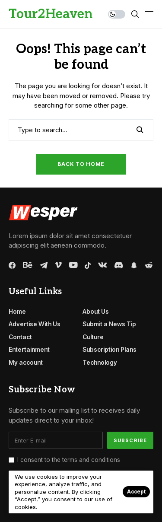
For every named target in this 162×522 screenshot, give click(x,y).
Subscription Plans (110, 349)
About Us (96, 311)
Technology (100, 362)
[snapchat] (134, 265)
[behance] (27, 265)
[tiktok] (88, 265)
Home (17, 311)
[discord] (118, 265)
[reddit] (148, 265)
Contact (20, 337)
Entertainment (29, 349)
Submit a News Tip (109, 324)
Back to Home (81, 164)
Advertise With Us (34, 324)
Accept (136, 491)
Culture (93, 337)
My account (26, 362)
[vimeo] (58, 265)
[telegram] (44, 265)
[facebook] (12, 265)
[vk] (102, 265)
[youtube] (73, 265)
